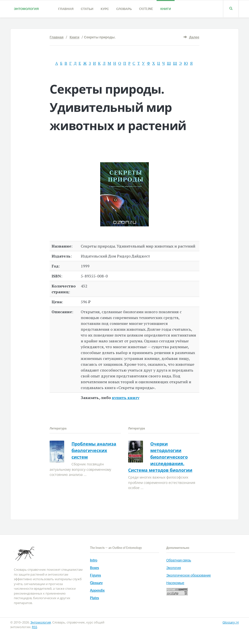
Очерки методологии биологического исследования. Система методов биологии (160, 457)
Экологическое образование (188, 575)
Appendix (97, 590)
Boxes (94, 568)
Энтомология (26, 9)
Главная (65, 9)
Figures (95, 575)
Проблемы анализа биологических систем (93, 450)
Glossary (96, 583)
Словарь (124, 9)
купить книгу (125, 397)
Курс (105, 9)
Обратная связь (178, 560)
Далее (194, 37)
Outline (146, 9)
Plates (94, 598)
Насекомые (175, 583)
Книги (165, 9)
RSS (34, 627)
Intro (93, 560)
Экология (173, 568)
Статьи (87, 9)
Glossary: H (230, 622)
